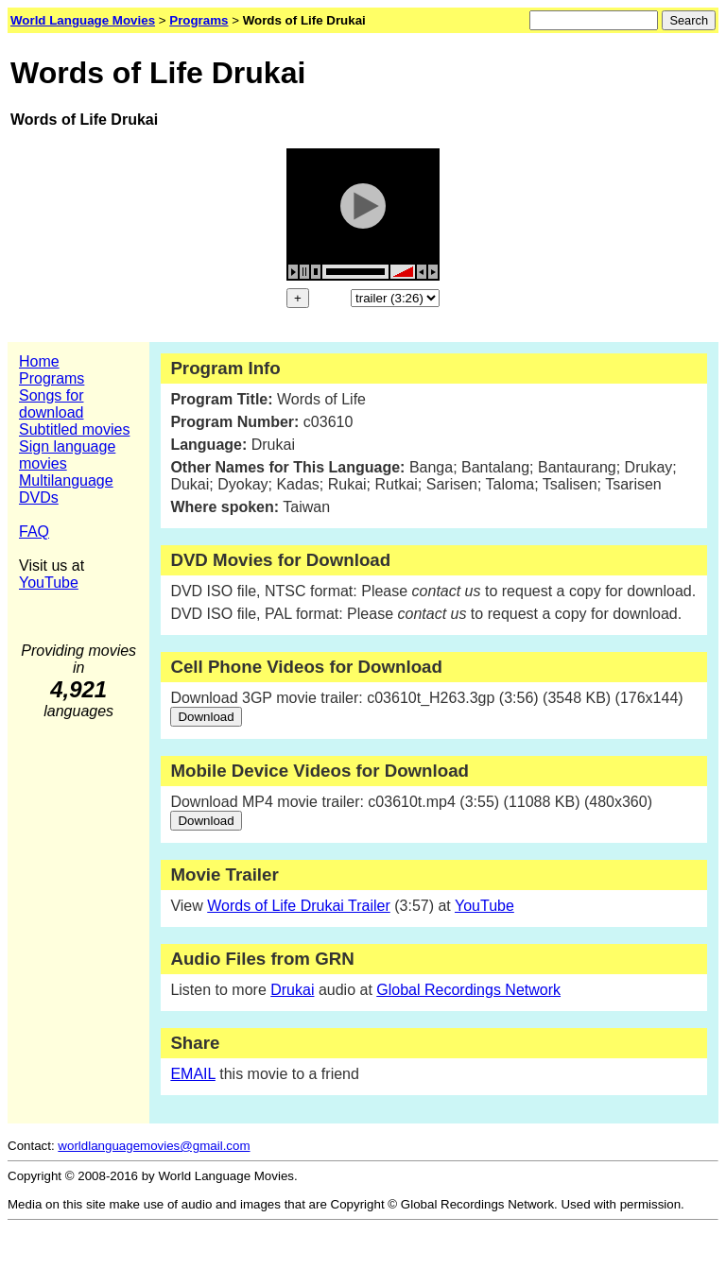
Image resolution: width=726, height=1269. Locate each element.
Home (39, 361)
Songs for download (51, 403)
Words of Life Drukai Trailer (298, 906)
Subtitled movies (74, 429)
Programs (51, 378)
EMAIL (192, 1074)
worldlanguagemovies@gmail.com (154, 1146)
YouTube (48, 582)
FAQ (34, 531)
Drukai (292, 990)
